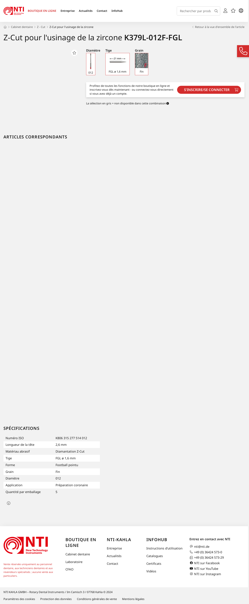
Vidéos (151, 571)
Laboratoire (73, 562)
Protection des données (56, 599)
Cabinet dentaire (77, 554)
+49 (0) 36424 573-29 (206, 558)
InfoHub (117, 11)
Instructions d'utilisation (164, 548)
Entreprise (68, 11)
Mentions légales (133, 599)
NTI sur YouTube (203, 568)
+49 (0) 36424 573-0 (205, 552)
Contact (102, 11)
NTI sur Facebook (204, 563)
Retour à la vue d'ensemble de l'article (218, 27)
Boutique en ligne (80, 542)
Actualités (86, 11)
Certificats (153, 563)
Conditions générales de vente (97, 599)
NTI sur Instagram (205, 574)
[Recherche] (217, 11)
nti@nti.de (199, 546)
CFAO (69, 569)
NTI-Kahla (119, 539)
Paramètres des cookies (19, 599)
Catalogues (154, 556)
